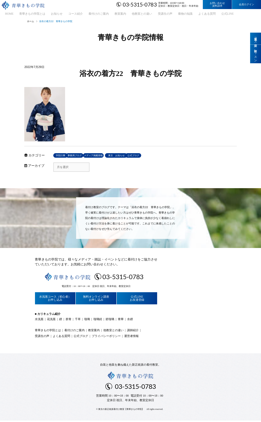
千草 (78, 320)
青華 (121, 320)
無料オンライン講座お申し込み (96, 300)
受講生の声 (153, 14)
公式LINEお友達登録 (137, 300)
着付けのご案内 (90, 14)
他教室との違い (131, 14)
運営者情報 (131, 337)
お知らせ (51, 14)
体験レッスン (255, 55)
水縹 (130, 320)
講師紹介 (133, 331)
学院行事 (65, 157)
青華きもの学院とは (28, 14)
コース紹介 (68, 14)
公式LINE (211, 14)
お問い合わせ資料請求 (217, 4)
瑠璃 (87, 320)
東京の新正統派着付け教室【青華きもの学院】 (121, 410)
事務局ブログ (91, 157)
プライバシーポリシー (106, 337)
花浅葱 (51, 320)
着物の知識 (171, 14)
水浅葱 (39, 320)
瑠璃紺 (97, 320)
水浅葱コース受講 (255, 38)
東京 (144, 157)
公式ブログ (196, 157)
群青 (68, 320)
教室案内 (111, 14)
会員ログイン (246, 4)
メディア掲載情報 (117, 157)
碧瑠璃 (109, 320)
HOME (6, 14)
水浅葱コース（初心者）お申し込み (55, 300)
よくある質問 (192, 14)
